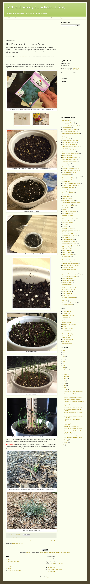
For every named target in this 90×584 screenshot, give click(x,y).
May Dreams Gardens (67, 335)
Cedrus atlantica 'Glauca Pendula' (69, 150)
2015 (64, 367)
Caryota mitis (65, 148)
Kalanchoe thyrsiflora (67, 237)
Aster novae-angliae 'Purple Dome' (70, 129)
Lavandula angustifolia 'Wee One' (69, 243)
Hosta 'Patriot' (65, 226)
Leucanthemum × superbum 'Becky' (70, 245)
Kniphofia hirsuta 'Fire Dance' (69, 241)
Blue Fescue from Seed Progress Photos (72, 399)
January (66, 442)
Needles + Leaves (66, 337)
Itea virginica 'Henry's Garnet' (69, 233)
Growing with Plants (67, 332)
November (66, 372)
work (23, 552)
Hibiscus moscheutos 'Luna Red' (69, 219)
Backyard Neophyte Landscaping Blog (35, 7)
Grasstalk (64, 326)
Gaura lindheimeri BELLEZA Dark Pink (71, 202)
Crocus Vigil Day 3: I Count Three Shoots (73, 428)
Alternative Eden (66, 313)
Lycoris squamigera (66, 256)
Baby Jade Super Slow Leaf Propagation (73, 397)
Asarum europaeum (66, 127)
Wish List (10, 563)
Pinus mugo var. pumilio (67, 280)
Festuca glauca (13, 536)
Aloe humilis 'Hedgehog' (67, 122)
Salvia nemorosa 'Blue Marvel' (69, 287)
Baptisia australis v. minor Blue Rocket (71, 133)
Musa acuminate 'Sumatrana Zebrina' (70, 263)
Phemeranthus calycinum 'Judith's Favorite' (71, 274)
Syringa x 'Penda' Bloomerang (69, 297)
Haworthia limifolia (66, 207)
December (66, 369)
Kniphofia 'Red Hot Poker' (68, 239)
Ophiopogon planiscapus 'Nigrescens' (70, 265)
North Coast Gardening (67, 339)
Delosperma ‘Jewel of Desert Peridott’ (70, 168)
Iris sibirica (64, 232)
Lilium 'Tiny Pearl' (66, 248)
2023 (64, 352)
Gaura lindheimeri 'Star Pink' (68, 200)
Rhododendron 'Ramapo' (67, 284)
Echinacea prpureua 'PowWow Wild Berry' (71, 176)
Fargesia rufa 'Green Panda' (68, 187)
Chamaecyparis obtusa (67, 155)
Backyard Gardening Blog (68, 315)
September (66, 376)
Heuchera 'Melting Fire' (67, 213)
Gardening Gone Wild (67, 322)
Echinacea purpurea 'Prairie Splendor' (70, 179)
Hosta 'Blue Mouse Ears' (67, 220)
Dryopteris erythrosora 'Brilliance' (69, 172)
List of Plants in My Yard (13, 561)
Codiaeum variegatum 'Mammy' (69, 159)
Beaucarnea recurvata (67, 135)
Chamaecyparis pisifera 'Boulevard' (70, 157)
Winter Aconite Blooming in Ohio (71, 426)
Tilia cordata (65, 301)
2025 (64, 350)
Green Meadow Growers (67, 328)
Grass (36, 18)
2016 (64, 365)
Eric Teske (28, 552)
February (66, 440)
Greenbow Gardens (66, 330)
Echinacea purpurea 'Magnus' (68, 177)
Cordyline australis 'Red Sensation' (70, 161)
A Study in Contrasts (67, 311)
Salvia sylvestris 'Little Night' (68, 289)
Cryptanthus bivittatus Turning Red (71, 405)
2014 (64, 445)
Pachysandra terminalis (67, 267)
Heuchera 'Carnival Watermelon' (69, 211)
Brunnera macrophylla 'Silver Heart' (70, 140)
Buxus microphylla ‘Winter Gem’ (69, 142)
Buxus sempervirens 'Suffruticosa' (69, 144)
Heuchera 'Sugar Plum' (67, 217)
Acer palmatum (65, 120)
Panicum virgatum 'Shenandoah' (69, 271)
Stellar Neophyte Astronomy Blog (55, 569)
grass (17, 536)
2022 (64, 354)
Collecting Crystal (66, 317)
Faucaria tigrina (65, 189)
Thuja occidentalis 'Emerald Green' (70, 299)
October (66, 374)
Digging (64, 320)
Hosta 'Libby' (65, 224)
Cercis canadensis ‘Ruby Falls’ (69, 151)
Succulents (43, 18)
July (65, 380)
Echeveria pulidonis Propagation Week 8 (73, 437)
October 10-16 (75, 68)
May (65, 385)
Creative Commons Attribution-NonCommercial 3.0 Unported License (54, 552)
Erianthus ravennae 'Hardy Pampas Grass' (71, 183)
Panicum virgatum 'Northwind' (69, 269)
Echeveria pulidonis (66, 174)
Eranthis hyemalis (66, 181)
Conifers (51, 18)
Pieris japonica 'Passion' (67, 278)
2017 (64, 363)
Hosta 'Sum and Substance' (68, 228)
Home (31, 540)
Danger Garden (65, 319)
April (65, 387)
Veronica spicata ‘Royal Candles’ (69, 302)
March (65, 389)
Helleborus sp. (65, 209)
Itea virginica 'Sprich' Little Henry (69, 235)
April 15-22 (75, 69)
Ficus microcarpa (66, 196)
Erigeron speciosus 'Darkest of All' (70, 185)
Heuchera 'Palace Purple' (67, 215)
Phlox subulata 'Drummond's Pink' (70, 276)
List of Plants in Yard (10, 18)
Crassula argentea (66, 163)
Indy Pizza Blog (51, 571)
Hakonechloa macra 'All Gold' (69, 205)
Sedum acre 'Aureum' (67, 293)
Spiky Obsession (66, 341)
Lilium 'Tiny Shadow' (67, 250)
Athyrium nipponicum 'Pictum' (69, 131)
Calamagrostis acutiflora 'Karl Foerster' (71, 146)
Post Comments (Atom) (17, 543)
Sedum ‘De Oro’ (66, 295)
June (65, 383)
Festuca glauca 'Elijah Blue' (68, 192)
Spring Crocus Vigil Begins (70, 432)
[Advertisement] (31, 30)
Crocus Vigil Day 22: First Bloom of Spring (73, 391)
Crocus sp (64, 164)
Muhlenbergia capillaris (67, 261)
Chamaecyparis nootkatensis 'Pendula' (70, 153)
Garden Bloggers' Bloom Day (63, 18)
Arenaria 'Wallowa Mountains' (69, 123)
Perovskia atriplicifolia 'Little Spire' (70, 273)
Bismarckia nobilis (66, 138)
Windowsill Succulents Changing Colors (73, 435)
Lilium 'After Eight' (66, 246)
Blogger (47, 576)
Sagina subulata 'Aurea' (67, 286)
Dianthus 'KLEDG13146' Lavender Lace (71, 170)
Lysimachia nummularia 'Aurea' (69, 258)
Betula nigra (65, 137)
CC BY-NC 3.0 (59, 563)
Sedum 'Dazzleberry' (67, 291)
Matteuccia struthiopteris (67, 259)
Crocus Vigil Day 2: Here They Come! (72, 430)
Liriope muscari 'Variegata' (68, 254)
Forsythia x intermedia (67, 198)
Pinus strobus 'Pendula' (67, 282)
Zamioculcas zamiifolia (67, 304)
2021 (64, 356)
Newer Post (9, 540)
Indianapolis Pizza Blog (67, 333)
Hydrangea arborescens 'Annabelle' (70, 230)
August (65, 378)
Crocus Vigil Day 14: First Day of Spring (73, 407)
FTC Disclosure (51, 567)
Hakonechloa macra (66, 204)
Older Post (53, 540)
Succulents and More (67, 343)
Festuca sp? (65, 194)
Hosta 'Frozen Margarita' (67, 222)
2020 (64, 359)
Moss (31, 18)
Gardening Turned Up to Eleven (69, 324)
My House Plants (22, 18)
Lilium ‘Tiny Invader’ (67, 252)
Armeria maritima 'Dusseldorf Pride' (70, 125)
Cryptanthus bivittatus (67, 166)
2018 (64, 361)
